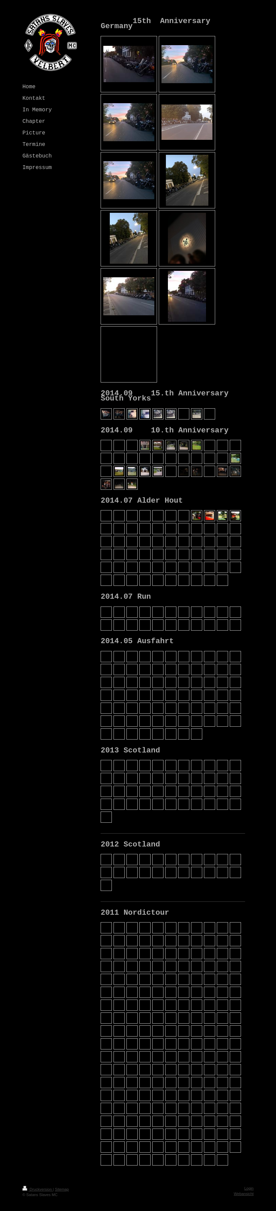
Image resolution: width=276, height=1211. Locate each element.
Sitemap (62, 1189)
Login (249, 1188)
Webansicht (244, 1194)
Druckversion (37, 1189)
